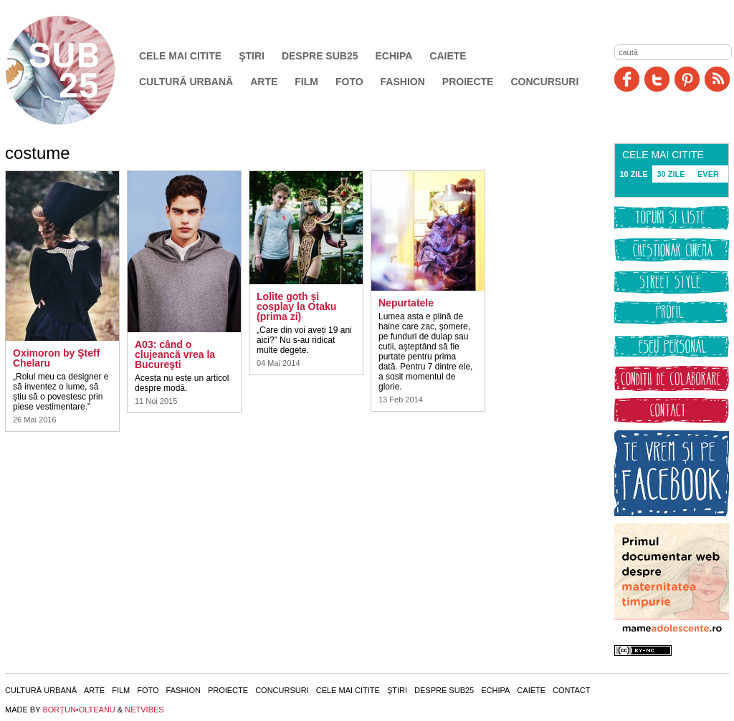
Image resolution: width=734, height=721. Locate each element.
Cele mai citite (180, 56)
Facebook (626, 79)
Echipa (394, 56)
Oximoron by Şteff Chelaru (56, 358)
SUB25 (76, 70)
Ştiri (251, 56)
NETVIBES (144, 709)
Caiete (447, 56)
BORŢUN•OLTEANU (78, 709)
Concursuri (544, 81)
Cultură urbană (186, 81)
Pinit (687, 79)
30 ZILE (671, 174)
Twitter (656, 79)
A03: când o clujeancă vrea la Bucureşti (175, 354)
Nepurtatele (406, 303)
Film (306, 81)
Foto (349, 81)
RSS (717, 79)
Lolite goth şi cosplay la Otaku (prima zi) (296, 306)
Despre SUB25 (320, 56)
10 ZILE (633, 174)
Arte (263, 81)
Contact (571, 690)
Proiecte (468, 81)
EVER (708, 174)
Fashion (403, 81)
